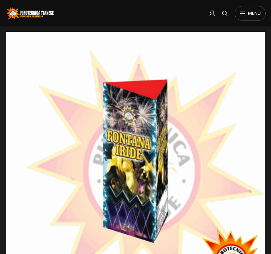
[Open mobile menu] (250, 13)
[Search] (224, 13)
